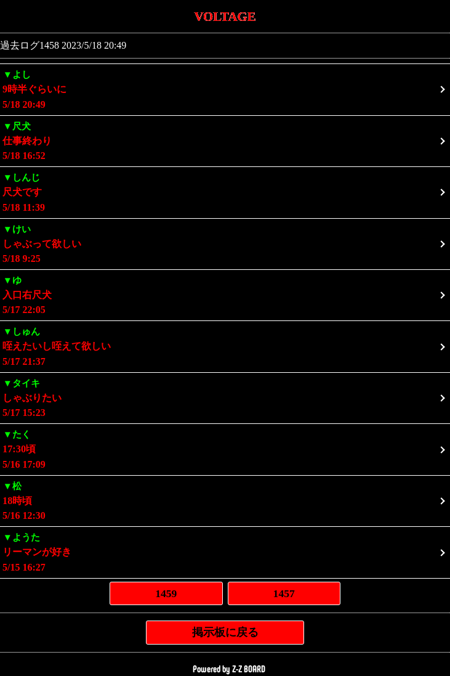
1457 (284, 593)
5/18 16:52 (225, 140)
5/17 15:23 (225, 397)
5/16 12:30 (225, 500)
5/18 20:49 (225, 88)
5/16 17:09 (225, 448)
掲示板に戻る (225, 632)
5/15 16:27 (225, 551)
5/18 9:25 (225, 243)
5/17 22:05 (225, 294)
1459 (166, 593)
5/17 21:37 (225, 345)
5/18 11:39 (225, 191)
